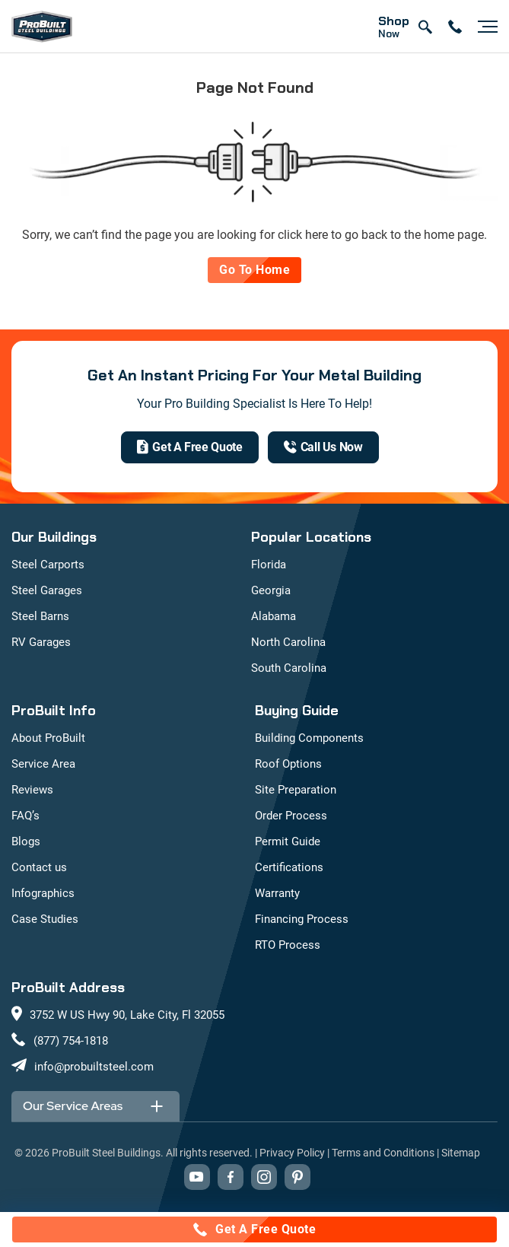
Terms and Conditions (383, 1153)
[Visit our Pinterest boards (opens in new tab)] (297, 1177)
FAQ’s (25, 815)
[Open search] (424, 26)
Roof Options (288, 764)
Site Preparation (295, 790)
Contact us (39, 867)
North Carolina (288, 642)
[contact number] (455, 26)
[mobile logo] (41, 26)
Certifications (289, 867)
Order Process (291, 815)
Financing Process (301, 919)
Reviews (32, 790)
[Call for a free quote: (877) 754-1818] (254, 1229)
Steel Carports (47, 564)
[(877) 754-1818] (323, 447)
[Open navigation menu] (484, 27)
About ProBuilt (48, 738)
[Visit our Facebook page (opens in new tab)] (230, 1177)
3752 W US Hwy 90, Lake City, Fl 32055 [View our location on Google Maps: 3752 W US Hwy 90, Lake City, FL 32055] (127, 1015)
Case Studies (44, 919)
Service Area (43, 764)
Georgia (271, 590)
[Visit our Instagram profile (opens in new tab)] (264, 1177)
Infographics (43, 893)
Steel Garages (46, 590)
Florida (268, 564)
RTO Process (287, 945)
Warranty (277, 893)
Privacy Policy (292, 1153)
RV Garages (41, 642)
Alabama (273, 616)
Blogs (25, 841)
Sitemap (460, 1153)
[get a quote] (189, 447)
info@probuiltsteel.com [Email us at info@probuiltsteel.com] (94, 1067)
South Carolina (288, 668)
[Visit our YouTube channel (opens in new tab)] (197, 1177)
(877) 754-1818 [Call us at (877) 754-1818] (70, 1041)
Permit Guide (287, 841)
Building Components (309, 738)
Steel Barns (40, 616)
